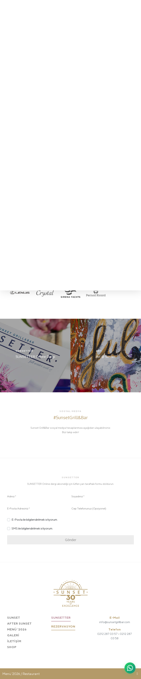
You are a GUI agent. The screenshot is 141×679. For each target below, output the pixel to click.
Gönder (70, 540)
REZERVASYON (63, 626)
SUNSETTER (61, 617)
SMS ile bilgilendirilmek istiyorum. (32, 528)
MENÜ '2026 (17, 629)
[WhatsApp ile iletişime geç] (129, 667)
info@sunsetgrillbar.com (114, 622)
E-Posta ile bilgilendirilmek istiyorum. (35, 519)
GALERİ (13, 635)
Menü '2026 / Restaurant (21, 674)
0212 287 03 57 (107, 634)
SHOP (12, 647)
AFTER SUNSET (19, 623)
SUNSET (13, 617)
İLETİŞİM (14, 641)
